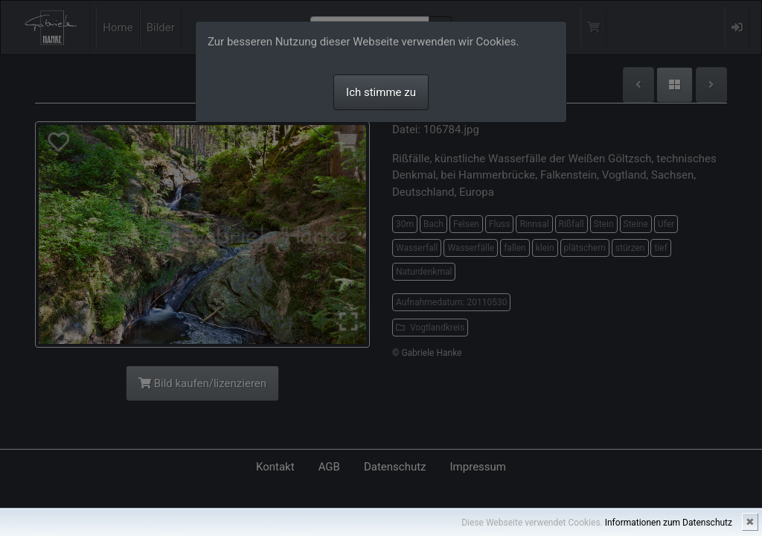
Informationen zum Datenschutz (668, 522)
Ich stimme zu (381, 92)
